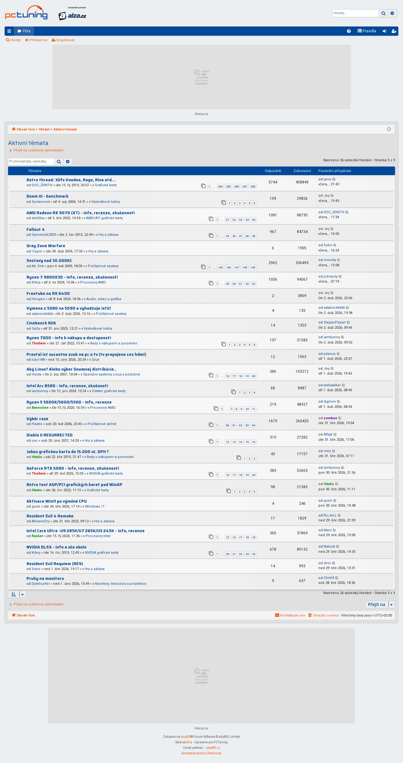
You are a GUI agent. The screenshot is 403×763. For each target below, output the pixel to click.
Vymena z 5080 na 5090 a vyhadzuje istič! (68, 308)
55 (253, 220)
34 (253, 554)
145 (220, 267)
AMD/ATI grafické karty (104, 218)
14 (240, 442)
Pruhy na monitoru (45, 578)
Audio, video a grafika (103, 299)
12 (227, 442)
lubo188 (38, 360)
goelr (36, 506)
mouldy (330, 260)
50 (234, 284)
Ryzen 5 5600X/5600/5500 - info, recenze (69, 402)
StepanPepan (335, 322)
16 (227, 376)
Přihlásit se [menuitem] (385, 32)
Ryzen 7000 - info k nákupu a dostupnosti (68, 338)
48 (247, 236)
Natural (329, 546)
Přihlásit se (39, 40)
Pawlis (37, 424)
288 (253, 186)
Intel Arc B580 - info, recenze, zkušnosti (67, 386)
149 (253, 267)
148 (244, 267)
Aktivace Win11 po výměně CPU (56, 501)
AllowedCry (41, 521)
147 (236, 267)
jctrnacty (330, 277)
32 (240, 554)
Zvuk (95, 360)
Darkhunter (41, 584)
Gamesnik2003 (44, 235)
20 (253, 376)
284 (220, 186)
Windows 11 (95, 506)
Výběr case (37, 419)
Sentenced (41, 202)
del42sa (38, 218)
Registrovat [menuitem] (395, 32)
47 (240, 236)
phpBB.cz (213, 747)
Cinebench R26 (41, 323)
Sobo (328, 245)
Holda (36, 374)
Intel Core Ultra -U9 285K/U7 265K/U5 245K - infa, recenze (85, 531)
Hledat (15, 40)
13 (234, 442)
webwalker (332, 385)
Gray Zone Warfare (45, 246)
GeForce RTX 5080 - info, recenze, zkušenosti (72, 468)
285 (228, 186)
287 (244, 186)
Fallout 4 (35, 229)
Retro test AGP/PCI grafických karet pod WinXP (74, 484)
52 (234, 220)
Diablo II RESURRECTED (49, 435)
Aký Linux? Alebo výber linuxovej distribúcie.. (71, 369)
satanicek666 (42, 314)
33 (247, 554)
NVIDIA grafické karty (106, 474)
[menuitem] (348, 31)
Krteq (36, 282)
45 (227, 236)
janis (327, 179)
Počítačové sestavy (103, 266)
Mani (328, 530)
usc (35, 441)
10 (247, 409)
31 (234, 554)
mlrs (327, 451)
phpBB (186, 736)
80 (227, 425)
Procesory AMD (93, 282)
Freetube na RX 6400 (48, 293)
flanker (37, 536)
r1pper (37, 251)
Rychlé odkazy (10, 32)
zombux (330, 418)
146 (228, 267)
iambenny (332, 337)
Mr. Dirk (38, 266)
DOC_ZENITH (42, 185)
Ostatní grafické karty (109, 391)
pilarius (330, 354)
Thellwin (39, 343)
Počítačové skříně (102, 424)
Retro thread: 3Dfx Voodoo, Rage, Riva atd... (70, 180)
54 (247, 220)
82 (240, 425)
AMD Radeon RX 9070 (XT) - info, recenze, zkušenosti (80, 213)
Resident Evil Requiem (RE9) (54, 563)
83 (247, 425)
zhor (327, 563)
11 (253, 409)
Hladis (37, 457)
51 (227, 220)
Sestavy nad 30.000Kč (49, 260)
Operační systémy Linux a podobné (111, 374)
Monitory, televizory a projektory (120, 584)
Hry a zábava (108, 235)
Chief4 (329, 578)
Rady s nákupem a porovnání (113, 343)
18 (240, 376)
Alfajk (328, 434)
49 (253, 236)
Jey (326, 196)
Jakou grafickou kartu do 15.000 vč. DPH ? (67, 451)
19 (247, 376)
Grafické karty (106, 185)
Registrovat (65, 40)
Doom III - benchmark (47, 196)
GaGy (36, 329)
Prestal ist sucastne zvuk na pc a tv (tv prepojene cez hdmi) (86, 354)
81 (234, 425)
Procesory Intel (98, 536)
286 (236, 186)
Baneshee (40, 408)
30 (227, 554)
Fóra (26, 31)
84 (253, 425)
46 (234, 236)
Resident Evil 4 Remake (50, 516)
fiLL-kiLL (330, 515)
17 (234, 376)
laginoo (330, 402)
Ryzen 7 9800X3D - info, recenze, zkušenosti (72, 277)
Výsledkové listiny (105, 202)
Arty (189, 742)
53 (240, 220)
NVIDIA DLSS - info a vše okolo (56, 547)
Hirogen (38, 299)
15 (247, 442)
